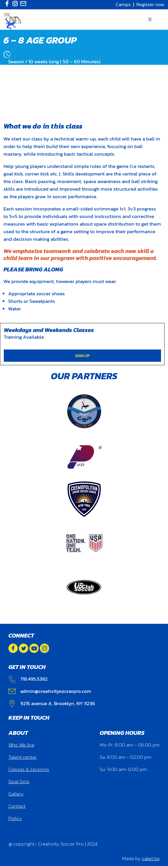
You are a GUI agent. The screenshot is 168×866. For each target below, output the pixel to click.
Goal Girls (18, 781)
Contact (17, 806)
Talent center (22, 757)
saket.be (151, 858)
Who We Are (21, 745)
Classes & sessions (28, 769)
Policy (15, 818)
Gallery (16, 794)
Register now (150, 4)
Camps (123, 4)
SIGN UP (82, 355)
